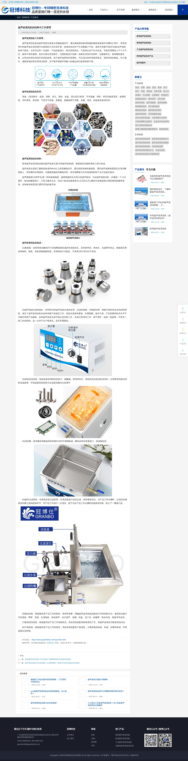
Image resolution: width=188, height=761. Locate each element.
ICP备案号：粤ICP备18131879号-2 (114, 755)
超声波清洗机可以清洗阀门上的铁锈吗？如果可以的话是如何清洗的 (52, 663)
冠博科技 (50, 643)
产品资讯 (46, 32)
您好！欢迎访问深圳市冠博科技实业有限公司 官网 (164, 2)
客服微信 (183, 320)
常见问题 (150, 169)
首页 (18, 17)
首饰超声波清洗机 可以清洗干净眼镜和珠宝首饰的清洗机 (48, 659)
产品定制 (183, 341)
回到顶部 (183, 352)
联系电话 (183, 331)
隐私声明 (134, 755)
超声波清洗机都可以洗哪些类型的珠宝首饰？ (106, 691)
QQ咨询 (183, 310)
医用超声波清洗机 (158, 229)
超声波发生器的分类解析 (98, 679)
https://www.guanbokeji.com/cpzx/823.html (49, 640)
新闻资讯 (26, 17)
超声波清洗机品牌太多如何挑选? (44, 703)
